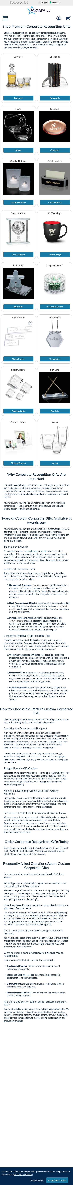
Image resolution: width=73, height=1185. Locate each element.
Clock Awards (18, 213)
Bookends (55, 56)
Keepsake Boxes (54, 265)
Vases (55, 421)
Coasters (54, 108)
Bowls (18, 108)
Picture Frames (18, 421)
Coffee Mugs (54, 213)
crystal (29, 551)
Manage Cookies (36, 1180)
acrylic (43, 551)
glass (35, 551)
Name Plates (18, 317)
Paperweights (18, 369)
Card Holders (55, 161)
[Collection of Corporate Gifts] (36, 35)
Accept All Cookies (57, 1180)
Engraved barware (40, 585)
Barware (18, 56)
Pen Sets (54, 369)
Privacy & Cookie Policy (23, 1174)
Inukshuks (18, 265)
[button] (19, 3)
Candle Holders (18, 161)
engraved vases (16, 620)
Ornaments (55, 317)
